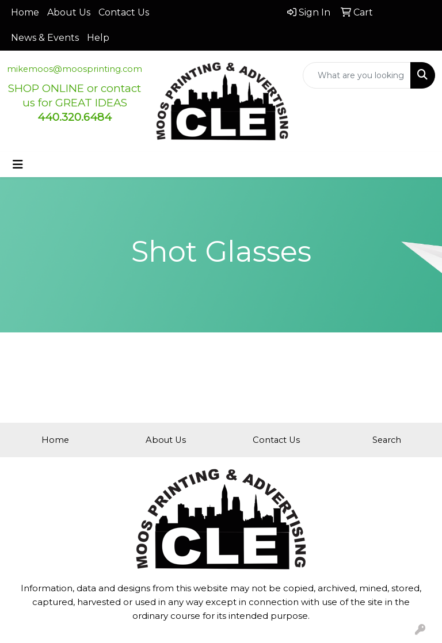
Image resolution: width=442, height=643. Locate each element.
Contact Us (123, 12)
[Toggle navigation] (18, 164)
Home (25, 12)
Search (386, 440)
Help (98, 37)
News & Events (45, 37)
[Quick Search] (357, 75)
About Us (68, 12)
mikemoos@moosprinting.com (74, 69)
